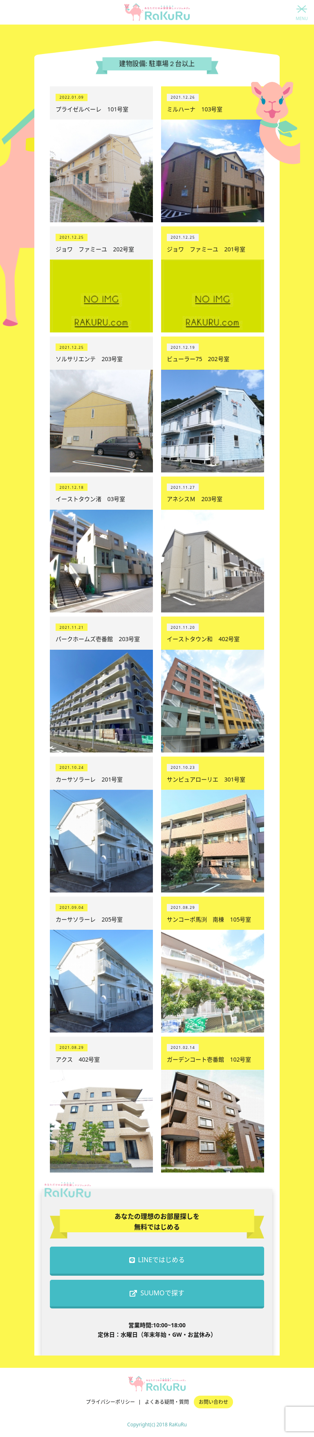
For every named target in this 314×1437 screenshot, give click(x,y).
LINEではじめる (157, 1259)
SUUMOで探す (157, 1292)
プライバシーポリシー (110, 1402)
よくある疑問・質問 (167, 1402)
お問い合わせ (213, 1402)
